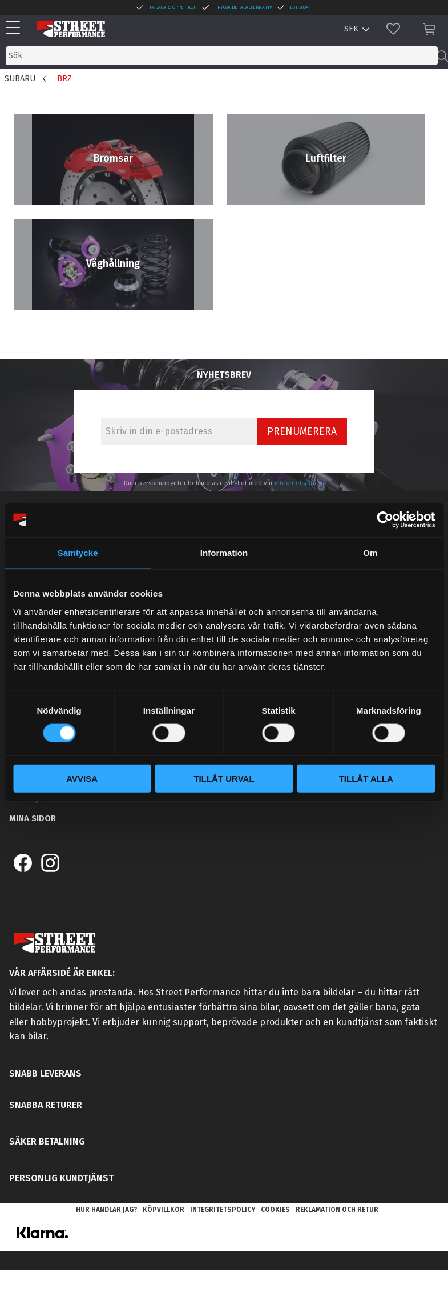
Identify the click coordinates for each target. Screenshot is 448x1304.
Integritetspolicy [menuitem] (222, 1210)
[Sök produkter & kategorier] (222, 55)
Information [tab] (224, 553)
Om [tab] (370, 553)
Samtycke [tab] (78, 553)
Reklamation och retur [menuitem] (337, 1210)
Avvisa (82, 778)
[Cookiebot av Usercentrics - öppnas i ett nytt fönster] (385, 520)
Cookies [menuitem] (275, 1210)
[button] (16, 28)
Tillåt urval (223, 778)
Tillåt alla (366, 778)
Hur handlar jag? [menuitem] (106, 1210)
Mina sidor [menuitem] (32, 818)
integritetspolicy (299, 483)
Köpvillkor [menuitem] (163, 1210)
